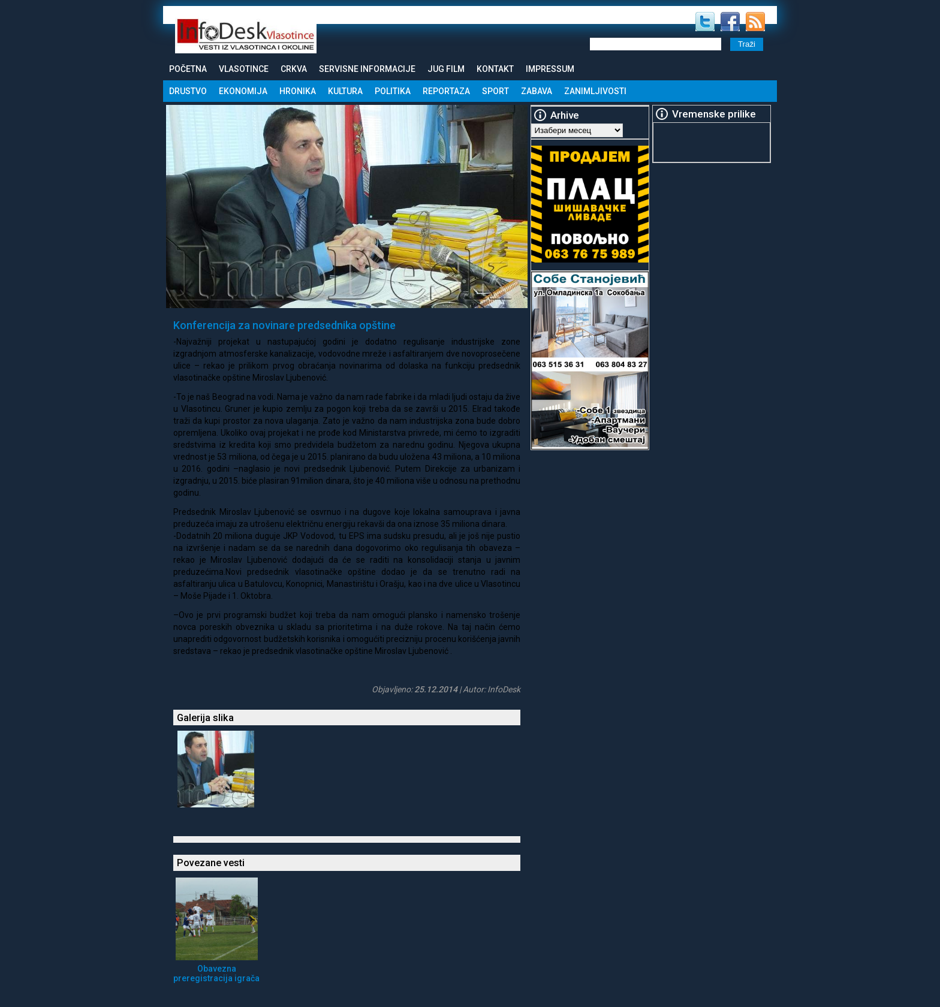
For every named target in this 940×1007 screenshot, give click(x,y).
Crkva (294, 69)
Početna (188, 69)
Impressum (550, 69)
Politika (393, 91)
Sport (495, 91)
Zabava (536, 91)
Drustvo (188, 91)
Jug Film (446, 69)
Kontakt (495, 69)
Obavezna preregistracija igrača (216, 973)
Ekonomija (243, 91)
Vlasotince (244, 69)
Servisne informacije (367, 69)
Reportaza (446, 91)
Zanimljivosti (595, 91)
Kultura (345, 91)
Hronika (297, 91)
